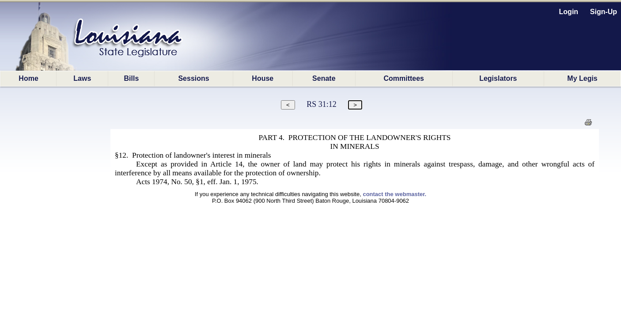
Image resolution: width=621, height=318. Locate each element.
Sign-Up (603, 11)
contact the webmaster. (394, 194)
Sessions (193, 78)
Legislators (498, 78)
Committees (403, 78)
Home (28, 78)
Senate (323, 78)
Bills (131, 78)
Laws (82, 78)
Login (569, 11)
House (262, 78)
